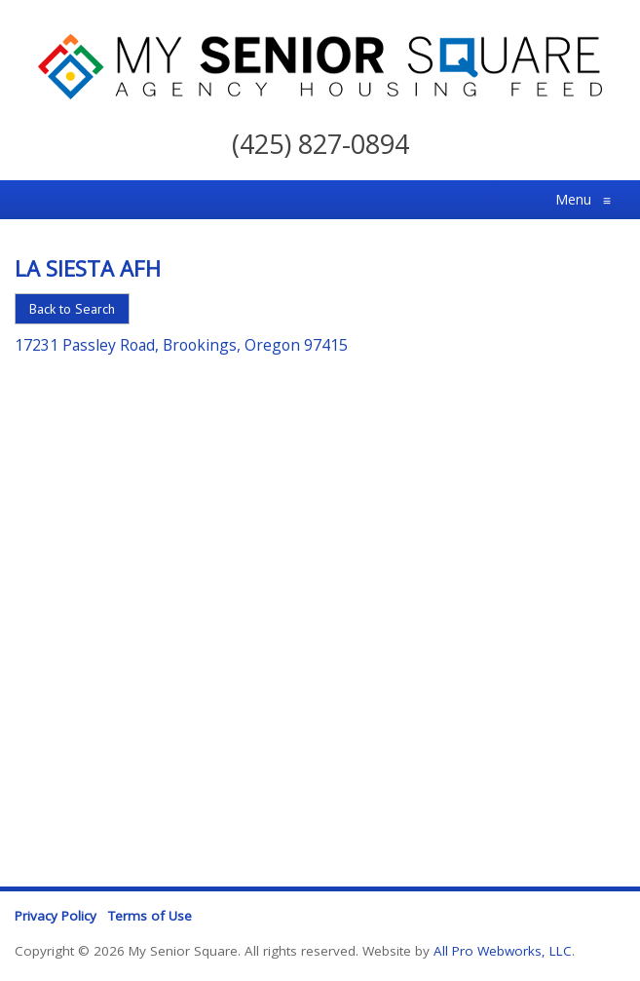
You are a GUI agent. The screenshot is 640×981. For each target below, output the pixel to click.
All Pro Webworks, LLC (502, 951)
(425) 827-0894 (320, 144)
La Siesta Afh (88, 268)
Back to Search (72, 309)
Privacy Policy (55, 915)
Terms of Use (150, 915)
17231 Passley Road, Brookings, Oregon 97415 (181, 345)
